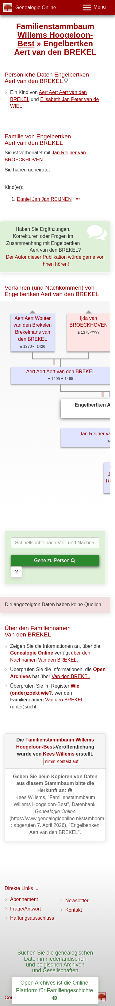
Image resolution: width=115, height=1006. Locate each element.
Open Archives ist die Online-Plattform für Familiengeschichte (55, 990)
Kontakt (73, 910)
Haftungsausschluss (32, 918)
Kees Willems (59, 753)
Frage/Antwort (25, 908)
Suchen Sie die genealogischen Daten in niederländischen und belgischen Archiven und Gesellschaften (55, 962)
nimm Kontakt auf (62, 761)
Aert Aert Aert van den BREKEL (60, 371)
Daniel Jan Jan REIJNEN (44, 199)
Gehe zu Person (54, 560)
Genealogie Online (35, 7)
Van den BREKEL (71, 676)
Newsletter (77, 900)
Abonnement (24, 899)
